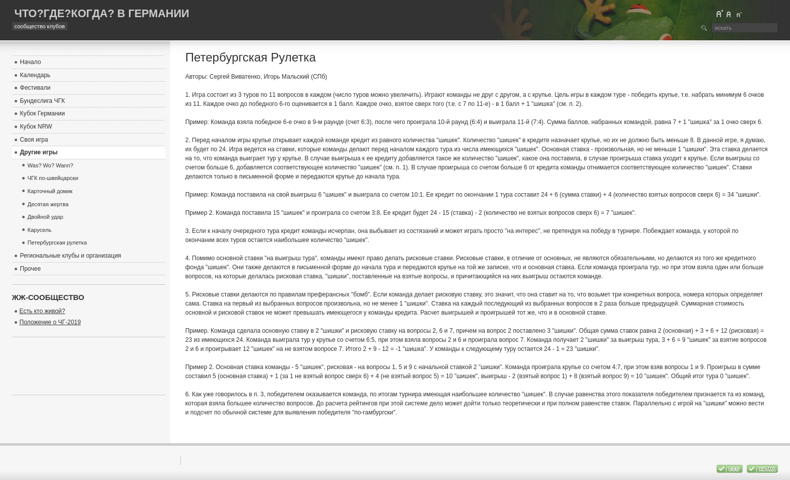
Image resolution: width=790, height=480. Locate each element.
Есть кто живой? (42, 311)
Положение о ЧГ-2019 (50, 322)
